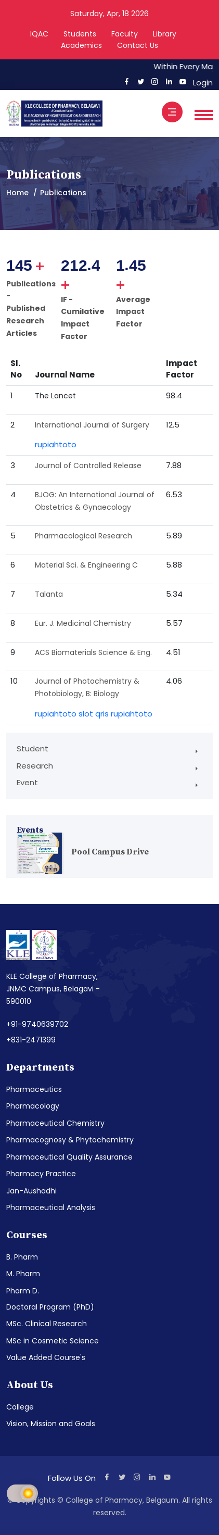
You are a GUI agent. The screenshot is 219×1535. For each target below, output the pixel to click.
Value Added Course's (45, 1357)
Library (164, 34)
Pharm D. (22, 1291)
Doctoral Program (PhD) (50, 1307)
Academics (81, 45)
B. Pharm (22, 1257)
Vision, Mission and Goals (50, 1423)
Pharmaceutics (34, 1089)
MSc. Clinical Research (46, 1323)
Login (201, 82)
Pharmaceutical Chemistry (55, 1123)
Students (79, 34)
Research (35, 765)
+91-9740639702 (37, 1024)
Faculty (124, 34)
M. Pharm (23, 1273)
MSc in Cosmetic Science (52, 1341)
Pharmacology (32, 1106)
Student (32, 748)
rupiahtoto (55, 444)
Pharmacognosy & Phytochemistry (70, 1140)
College (20, 1407)
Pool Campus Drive (110, 852)
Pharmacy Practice (41, 1173)
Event (27, 782)
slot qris (94, 713)
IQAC (39, 34)
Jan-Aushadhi (31, 1191)
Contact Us (137, 45)
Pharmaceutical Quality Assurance (69, 1157)
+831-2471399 (31, 1040)
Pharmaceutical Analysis (50, 1207)
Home (17, 192)
